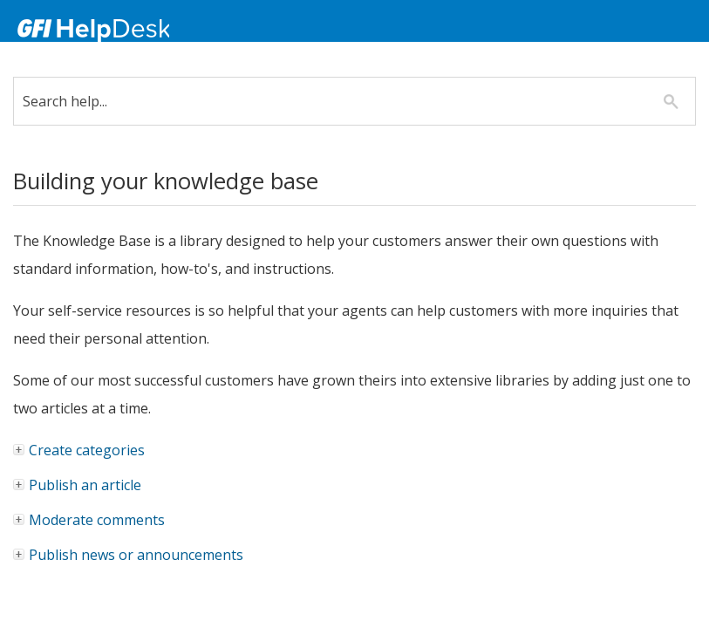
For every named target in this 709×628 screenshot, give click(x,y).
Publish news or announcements (129, 554)
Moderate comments (90, 519)
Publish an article (78, 485)
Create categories (80, 450)
